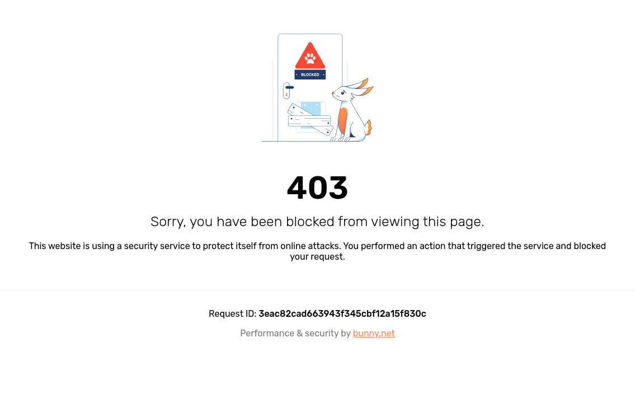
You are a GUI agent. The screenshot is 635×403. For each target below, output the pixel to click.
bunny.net (374, 333)
